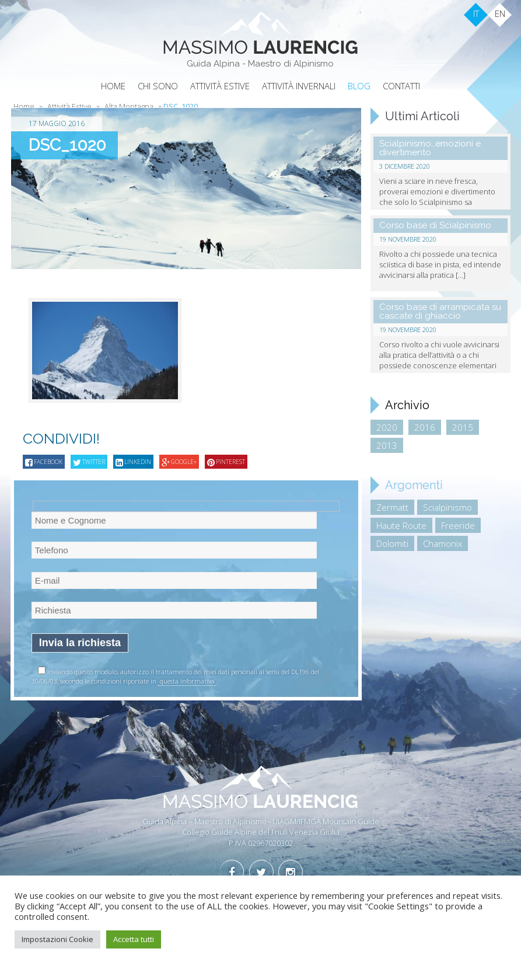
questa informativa (187, 680)
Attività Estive (220, 86)
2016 (424, 427)
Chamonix (442, 543)
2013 (386, 445)
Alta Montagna (128, 106)
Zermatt (392, 507)
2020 (386, 427)
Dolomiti (392, 543)
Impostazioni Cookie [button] (57, 939)
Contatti (401, 86)
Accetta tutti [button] (133, 939)
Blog (359, 86)
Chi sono (158, 86)
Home (113, 86)
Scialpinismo (447, 507)
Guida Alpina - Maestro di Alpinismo (260, 63)
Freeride (458, 525)
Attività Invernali (298, 86)
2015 (462, 427)
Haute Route (401, 525)
